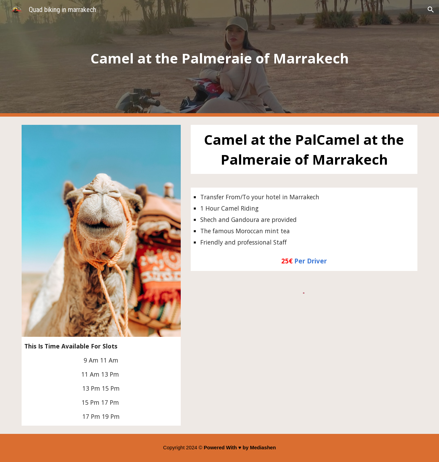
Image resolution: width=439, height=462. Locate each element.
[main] (219, 58)
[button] (431, 9)
